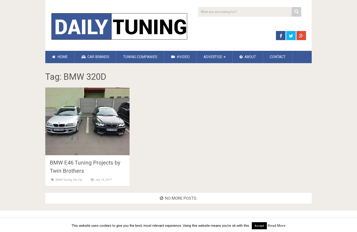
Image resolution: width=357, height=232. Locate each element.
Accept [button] (259, 225)
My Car (77, 179)
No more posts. (178, 198)
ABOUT (248, 57)
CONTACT (278, 57)
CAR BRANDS (95, 57)
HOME (60, 57)
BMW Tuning (64, 179)
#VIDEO (180, 57)
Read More (277, 226)
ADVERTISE (213, 57)
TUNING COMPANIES (140, 57)
